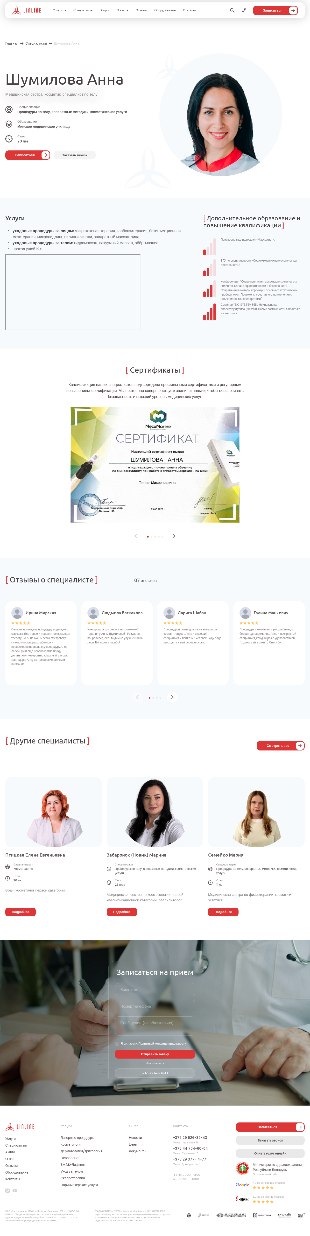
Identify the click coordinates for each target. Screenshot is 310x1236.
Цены (133, 1144)
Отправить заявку (155, 1054)
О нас (121, 10)
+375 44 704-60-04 (190, 1148)
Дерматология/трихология (81, 1151)
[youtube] (15, 1190)
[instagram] (7, 1191)
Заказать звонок (270, 1140)
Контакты (190, 10)
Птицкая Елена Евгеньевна (35, 855)
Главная (11, 43)
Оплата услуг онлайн (270, 1153)
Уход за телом (72, 1171)
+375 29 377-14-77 (189, 1159)
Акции (104, 10)
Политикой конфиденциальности (162, 1043)
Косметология (71, 1144)
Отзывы (141, 10)
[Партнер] (189, 1216)
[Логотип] (26, 10)
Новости (135, 1137)
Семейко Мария (226, 855)
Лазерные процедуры (77, 1137)
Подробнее (20, 912)
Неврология (70, 1157)
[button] (148, 537)
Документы (137, 1151)
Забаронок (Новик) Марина (136, 855)
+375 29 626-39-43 (155, 1073)
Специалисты (83, 10)
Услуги (58, 10)
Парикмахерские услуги (79, 1184)
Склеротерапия (73, 1178)
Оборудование (165, 10)
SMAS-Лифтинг (73, 1164)
